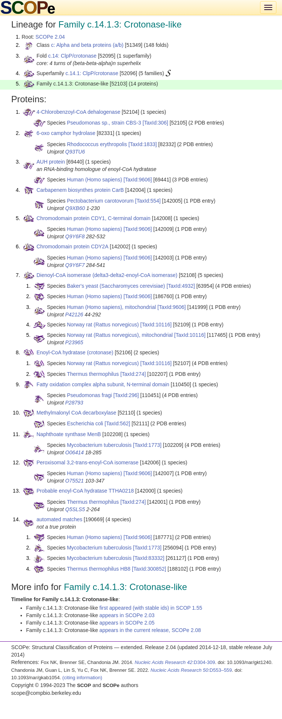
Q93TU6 (75, 152)
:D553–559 (191, 670)
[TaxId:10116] (156, 325)
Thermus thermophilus (93, 374)
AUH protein (51, 162)
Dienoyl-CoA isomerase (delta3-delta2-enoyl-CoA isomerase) (107, 275)
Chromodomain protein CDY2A (72, 246)
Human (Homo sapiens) (94, 180)
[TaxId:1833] (143, 144)
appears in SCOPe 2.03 (127, 615)
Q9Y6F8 (75, 236)
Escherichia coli (85, 423)
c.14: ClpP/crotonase (72, 56)
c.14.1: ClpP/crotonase (92, 73)
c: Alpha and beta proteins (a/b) (87, 45)
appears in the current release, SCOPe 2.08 (150, 630)
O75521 (74, 481)
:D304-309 (175, 662)
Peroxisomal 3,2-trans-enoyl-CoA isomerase (88, 462)
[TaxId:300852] (149, 569)
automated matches (59, 519)
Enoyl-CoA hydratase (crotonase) (75, 352)
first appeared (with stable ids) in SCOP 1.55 (150, 608)
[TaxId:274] (133, 374)
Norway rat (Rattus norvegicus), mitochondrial (120, 335)
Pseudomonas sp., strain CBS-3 (104, 123)
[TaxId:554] (148, 201)
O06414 (74, 452)
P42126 (74, 314)
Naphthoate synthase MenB (69, 434)
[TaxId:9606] (137, 180)
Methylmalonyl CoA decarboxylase (76, 413)
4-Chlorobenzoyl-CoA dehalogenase (78, 112)
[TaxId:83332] (148, 558)
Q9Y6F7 (75, 265)
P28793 (74, 403)
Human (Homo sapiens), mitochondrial (111, 307)
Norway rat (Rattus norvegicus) (103, 325)
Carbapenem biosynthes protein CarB (80, 190)
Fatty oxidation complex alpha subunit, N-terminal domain (103, 384)
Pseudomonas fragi (89, 395)
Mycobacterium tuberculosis (99, 445)
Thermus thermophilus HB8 (98, 569)
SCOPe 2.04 (50, 37)
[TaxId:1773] (147, 445)
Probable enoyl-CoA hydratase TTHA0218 (85, 491)
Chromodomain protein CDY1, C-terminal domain (93, 218)
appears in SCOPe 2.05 (127, 623)
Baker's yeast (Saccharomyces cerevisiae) (116, 286)
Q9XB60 (75, 208)
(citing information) (82, 677)
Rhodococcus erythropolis (97, 144)
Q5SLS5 (75, 509)
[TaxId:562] (117, 423)
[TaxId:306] (155, 123)
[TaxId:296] (126, 395)
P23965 (74, 342)
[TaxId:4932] (181, 286)
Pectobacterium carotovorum (100, 201)
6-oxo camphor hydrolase (66, 133)
